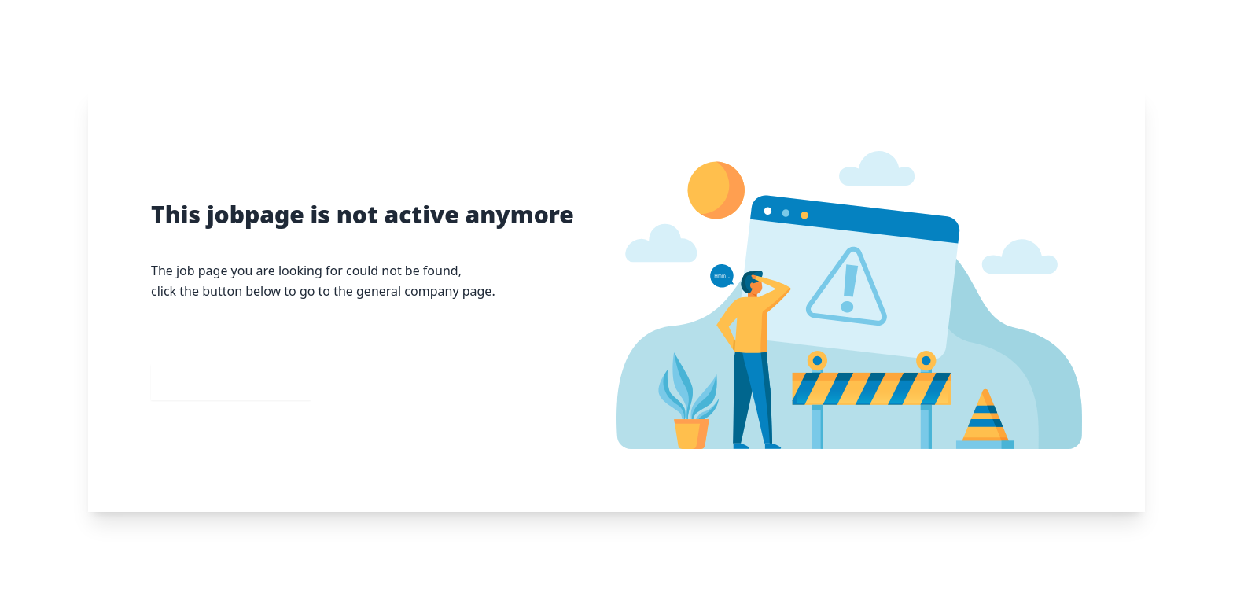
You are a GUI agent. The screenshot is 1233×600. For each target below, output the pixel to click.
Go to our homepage (231, 381)
